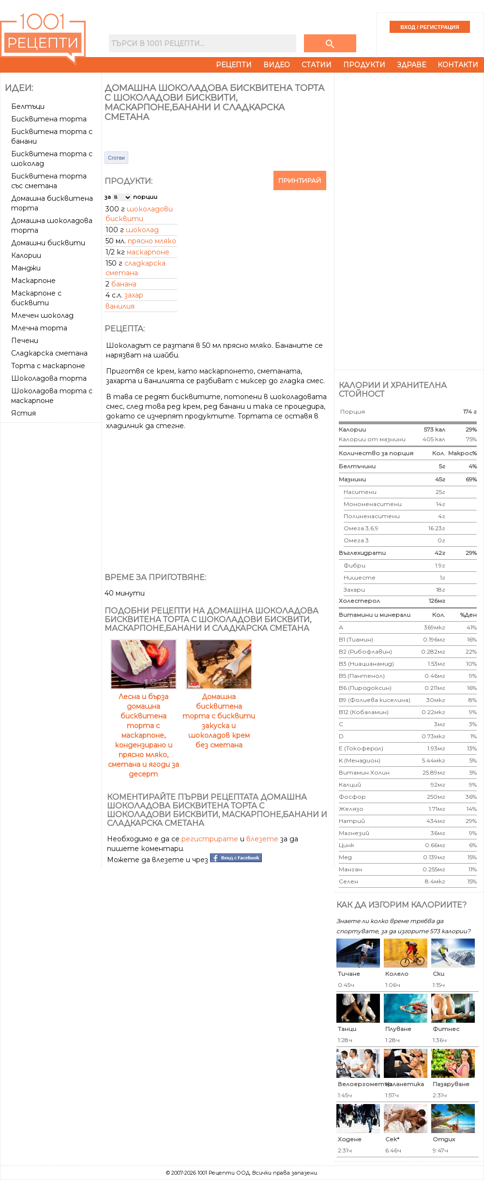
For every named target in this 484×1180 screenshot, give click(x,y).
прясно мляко (152, 241)
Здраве (411, 64)
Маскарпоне (33, 280)
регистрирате (210, 839)
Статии (317, 64)
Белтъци (28, 106)
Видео (276, 64)
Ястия (23, 413)
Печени (24, 340)
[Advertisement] (51, 571)
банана (123, 284)
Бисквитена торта (49, 119)
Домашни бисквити (48, 243)
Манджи (26, 268)
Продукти (364, 64)
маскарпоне (148, 252)
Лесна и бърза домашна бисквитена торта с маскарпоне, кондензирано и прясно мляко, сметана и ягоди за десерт (143, 730)
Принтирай (299, 180)
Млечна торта (39, 328)
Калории (26, 255)
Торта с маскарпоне (48, 365)
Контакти (458, 64)
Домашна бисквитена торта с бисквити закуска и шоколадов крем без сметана (218, 716)
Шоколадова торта (49, 378)
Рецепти (234, 64)
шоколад (142, 229)
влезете (262, 839)
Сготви (116, 158)
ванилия (120, 306)
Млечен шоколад (42, 315)
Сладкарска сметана (49, 353)
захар (133, 295)
